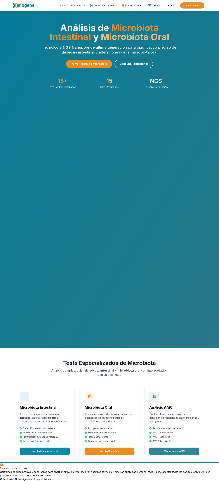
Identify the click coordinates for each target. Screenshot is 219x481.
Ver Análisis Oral (109, 451)
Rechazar (7, 479)
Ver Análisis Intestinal (45, 451)
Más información (42, 475)
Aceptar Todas (41, 479)
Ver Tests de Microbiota (89, 63)
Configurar (22, 479)
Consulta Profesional (134, 63)
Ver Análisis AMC (174, 451)
